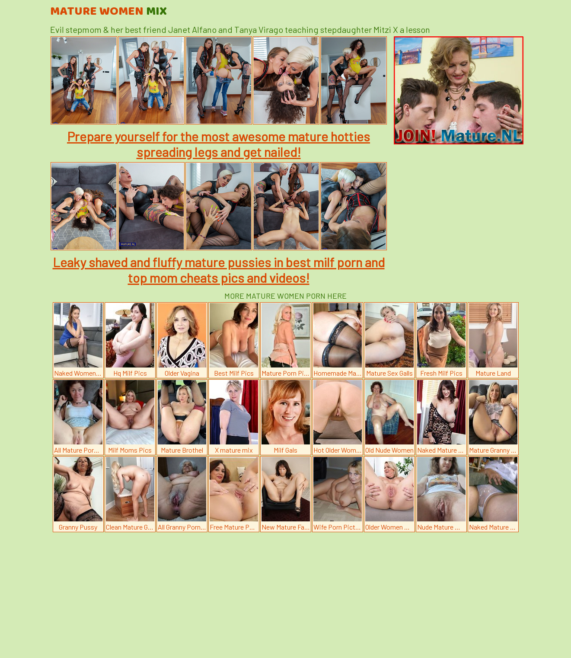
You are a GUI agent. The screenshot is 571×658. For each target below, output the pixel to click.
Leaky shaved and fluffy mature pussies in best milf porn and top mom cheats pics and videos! (219, 269)
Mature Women (108, 11)
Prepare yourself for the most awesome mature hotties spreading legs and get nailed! (218, 144)
